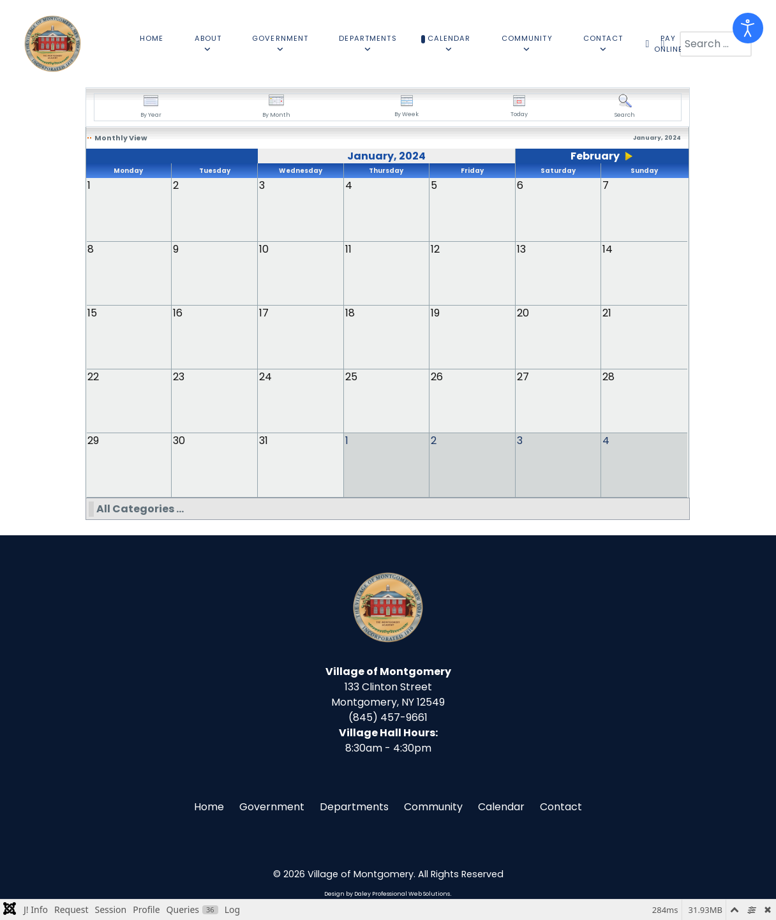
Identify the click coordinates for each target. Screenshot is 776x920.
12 (435, 249)
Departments (354, 806)
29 (93, 440)
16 (178, 313)
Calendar (501, 806)
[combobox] (716, 44)
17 (264, 313)
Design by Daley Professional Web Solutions (387, 893)
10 (264, 249)
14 (607, 249)
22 (93, 376)
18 (350, 313)
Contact (561, 806)
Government (271, 806)
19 (435, 313)
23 (178, 376)
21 (606, 313)
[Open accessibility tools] (748, 28)
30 (179, 440)
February (595, 156)
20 (523, 313)
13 (521, 249)
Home (209, 806)
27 (523, 376)
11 (348, 249)
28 (608, 376)
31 (263, 440)
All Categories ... (140, 508)
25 (351, 376)
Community (433, 806)
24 (265, 376)
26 (437, 376)
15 (92, 313)
